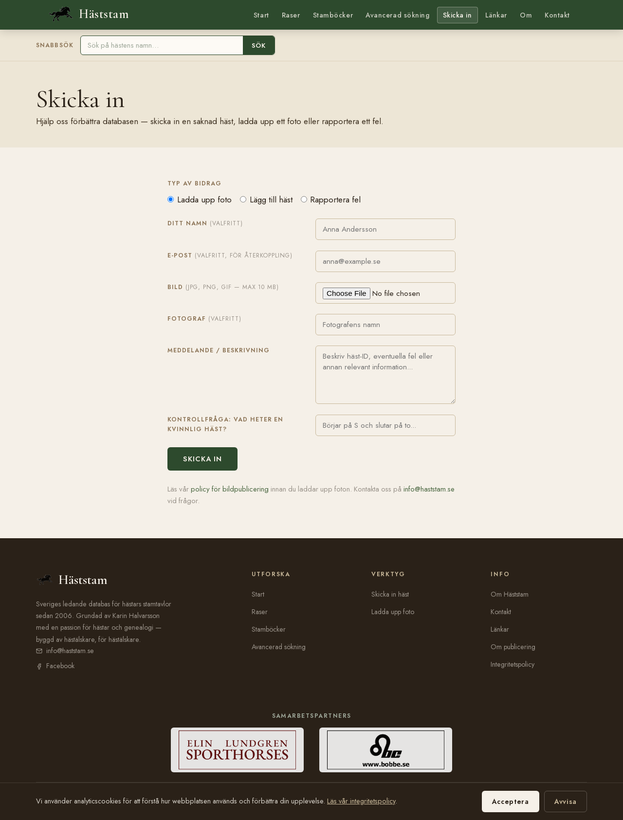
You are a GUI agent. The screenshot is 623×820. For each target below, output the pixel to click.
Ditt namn (205, 223)
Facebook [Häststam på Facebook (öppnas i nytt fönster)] (60, 666)
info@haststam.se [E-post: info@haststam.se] (70, 651)
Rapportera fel (331, 199)
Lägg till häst (266, 199)
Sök (259, 45)
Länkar (496, 15)
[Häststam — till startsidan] (88, 14)
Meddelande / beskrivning (218, 350)
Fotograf (204, 318)
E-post (230, 255)
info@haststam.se (429, 489)
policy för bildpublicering (230, 489)
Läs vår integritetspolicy (361, 801)
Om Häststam (510, 594)
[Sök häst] (162, 45)
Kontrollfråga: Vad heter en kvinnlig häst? (225, 424)
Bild (223, 287)
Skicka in (457, 15)
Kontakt (557, 15)
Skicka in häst (390, 594)
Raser (291, 15)
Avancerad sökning (397, 15)
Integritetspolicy (512, 664)
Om (526, 15)
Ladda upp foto (199, 199)
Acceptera (510, 801)
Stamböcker (333, 15)
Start (261, 15)
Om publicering (513, 647)
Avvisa (565, 801)
